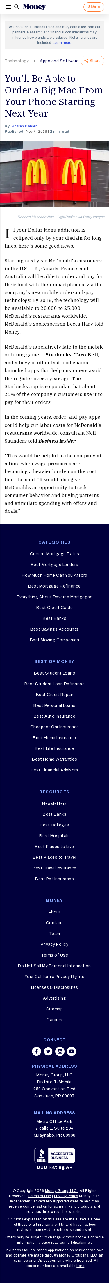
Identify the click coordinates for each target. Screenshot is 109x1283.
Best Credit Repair (54, 695)
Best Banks (54, 618)
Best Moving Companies (54, 640)
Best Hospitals (54, 836)
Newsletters (54, 803)
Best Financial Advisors (54, 770)
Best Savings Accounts (54, 629)
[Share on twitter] (48, 1051)
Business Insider (57, 441)
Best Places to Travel (54, 857)
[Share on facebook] (36, 1051)
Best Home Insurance (54, 738)
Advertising (54, 998)
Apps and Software (59, 61)
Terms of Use (54, 955)
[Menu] (9, 7)
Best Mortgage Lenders (54, 564)
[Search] (16, 7)
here (80, 1266)
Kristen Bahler (24, 126)
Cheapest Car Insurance (54, 727)
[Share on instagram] (60, 1051)
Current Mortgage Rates (54, 554)
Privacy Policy (54, 944)
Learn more (62, 43)
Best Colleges (54, 825)
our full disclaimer (75, 1243)
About (54, 912)
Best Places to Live (54, 846)
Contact (54, 923)
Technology (17, 61)
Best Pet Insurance (54, 879)
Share (92, 60)
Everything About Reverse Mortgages (54, 597)
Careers (54, 1020)
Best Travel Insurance (54, 868)
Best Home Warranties (54, 759)
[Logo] (34, 7)
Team (54, 933)
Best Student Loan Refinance (54, 684)
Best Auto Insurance (55, 716)
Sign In (94, 7)
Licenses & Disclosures (54, 987)
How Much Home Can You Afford (54, 575)
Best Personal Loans (54, 705)
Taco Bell (86, 355)
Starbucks (59, 355)
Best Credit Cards (54, 608)
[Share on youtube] (71, 1051)
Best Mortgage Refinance (54, 586)
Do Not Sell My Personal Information (54, 966)
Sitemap (54, 1009)
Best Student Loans (54, 673)
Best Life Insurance (54, 748)
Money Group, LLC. (61, 1191)
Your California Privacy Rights (55, 977)
